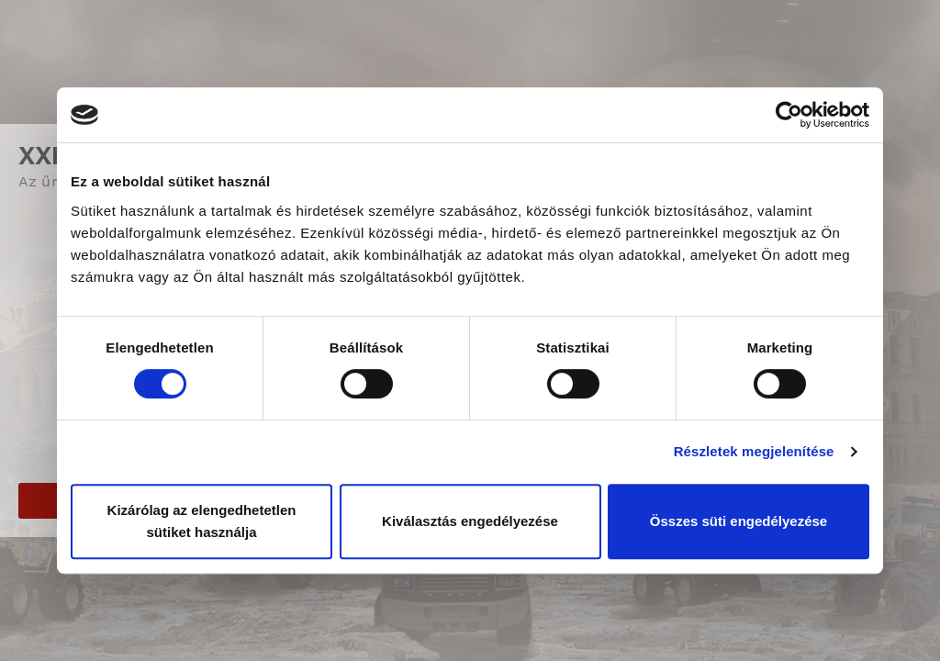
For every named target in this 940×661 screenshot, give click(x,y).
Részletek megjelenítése (754, 451)
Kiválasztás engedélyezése (470, 521)
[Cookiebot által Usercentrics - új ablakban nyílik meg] (789, 115)
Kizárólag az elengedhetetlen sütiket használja (202, 521)
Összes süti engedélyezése (738, 521)
